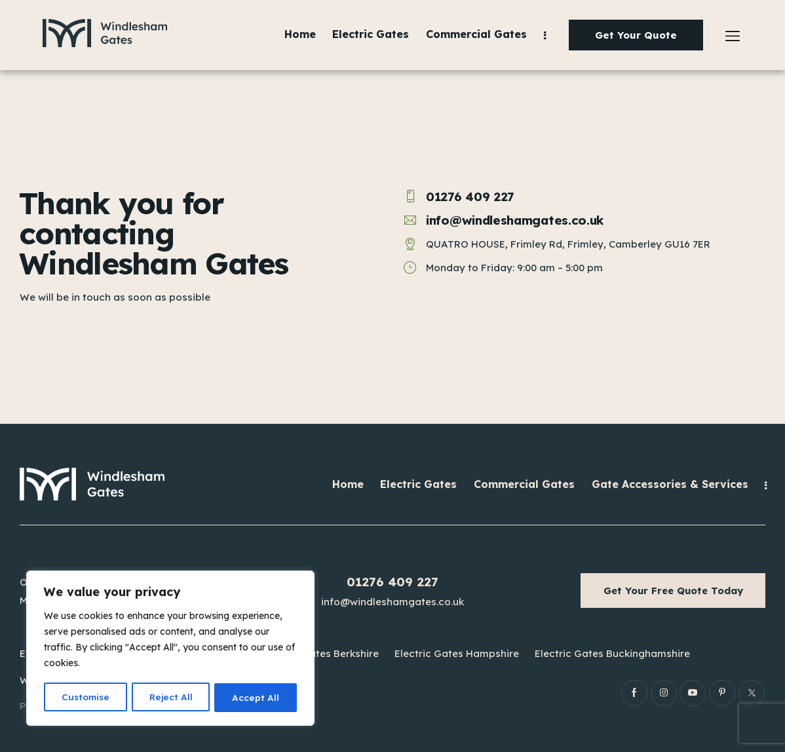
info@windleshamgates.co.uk (392, 601)
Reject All (171, 698)
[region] (170, 649)
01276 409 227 (392, 582)
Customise (85, 698)
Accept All (256, 698)
